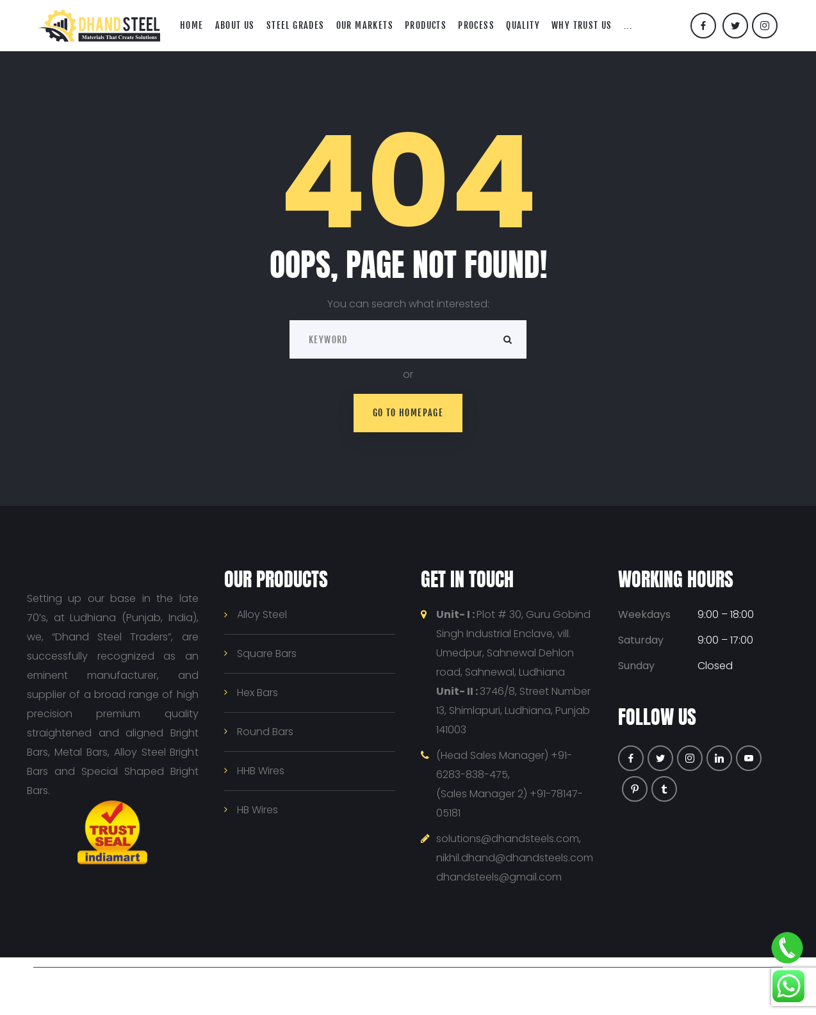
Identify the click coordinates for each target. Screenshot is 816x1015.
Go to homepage (408, 412)
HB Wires (257, 809)
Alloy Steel (262, 614)
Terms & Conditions (538, 985)
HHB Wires (260, 770)
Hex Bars (257, 692)
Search (507, 339)
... (628, 25)
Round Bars (265, 731)
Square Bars (267, 653)
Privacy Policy (451, 985)
